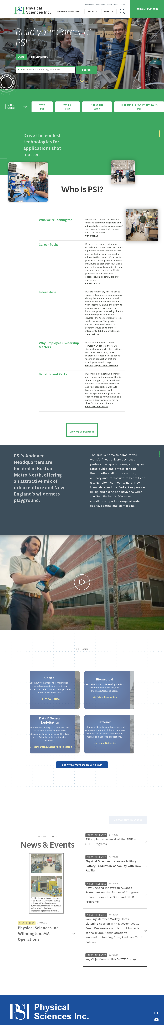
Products (94, 10)
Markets (110, 10)
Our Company (91, 3)
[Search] (124, 10)
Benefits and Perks (96, 402)
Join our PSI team (147, 7)
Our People (91, 231)
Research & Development (70, 10)
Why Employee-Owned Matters (101, 361)
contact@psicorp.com (94, 1018)
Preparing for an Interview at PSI (137, 103)
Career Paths (93, 278)
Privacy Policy (115, 1018)
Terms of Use (129, 1018)
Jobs (21, 56)
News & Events (113, 3)
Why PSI (44, 103)
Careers (140, 1003)
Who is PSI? (68, 103)
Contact (124, 3)
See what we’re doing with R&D (82, 761)
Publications (102, 3)
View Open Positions (82, 427)
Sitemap (159, 1018)
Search (85, 68)
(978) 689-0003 (77, 1018)
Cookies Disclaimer (145, 1018)
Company (110, 1003)
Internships (38, 56)
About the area (96, 103)
